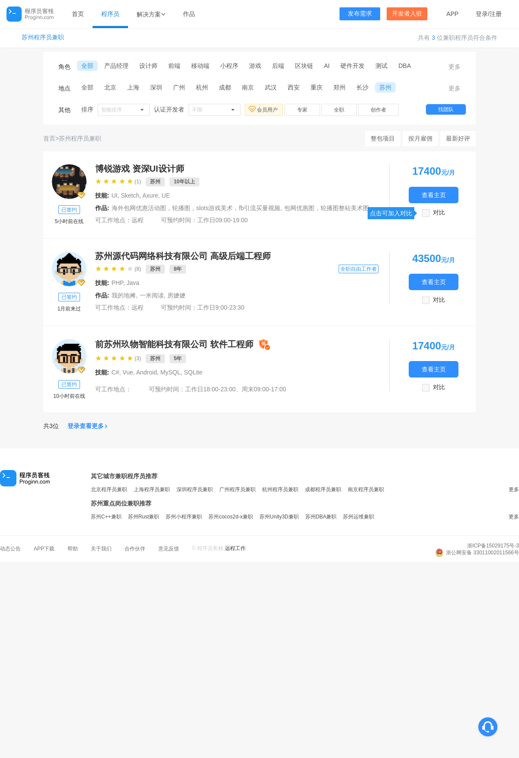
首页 (78, 13)
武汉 (271, 87)
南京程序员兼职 (366, 489)
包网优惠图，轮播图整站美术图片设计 (335, 208)
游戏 (255, 65)
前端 (174, 65)
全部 (87, 65)
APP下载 (44, 548)
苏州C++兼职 (106, 517)
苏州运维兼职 (358, 517)
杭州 (202, 87)
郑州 (339, 87)
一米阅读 (152, 295)
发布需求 (360, 13)
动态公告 (10, 548)
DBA (404, 65)
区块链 (304, 65)
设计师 (148, 65)
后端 (278, 65)
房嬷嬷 (176, 295)
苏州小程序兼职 (184, 517)
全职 (339, 110)
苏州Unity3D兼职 (279, 517)
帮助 (72, 548)
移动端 (200, 65)
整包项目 (383, 138)
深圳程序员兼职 (194, 489)
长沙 (362, 87)
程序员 (110, 13)
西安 (294, 87)
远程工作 (235, 548)
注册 (496, 13)
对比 (439, 212)
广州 (179, 87)
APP (452, 14)
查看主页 (434, 194)
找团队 (446, 109)
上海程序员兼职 (152, 489)
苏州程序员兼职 (43, 37)
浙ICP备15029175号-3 (493, 545)
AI (327, 65)
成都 (225, 87)
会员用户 (264, 109)
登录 (482, 13)
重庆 (317, 87)
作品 (189, 13)
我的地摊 (124, 295)
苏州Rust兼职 (144, 517)
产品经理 (116, 65)
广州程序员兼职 (237, 489)
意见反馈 (168, 548)
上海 (133, 87)
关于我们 (101, 548)
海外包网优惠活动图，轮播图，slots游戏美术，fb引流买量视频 (196, 208)
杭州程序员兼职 (280, 489)
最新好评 (458, 138)
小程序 (229, 65)
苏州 (385, 87)
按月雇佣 (420, 138)
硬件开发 (352, 65)
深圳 (156, 87)
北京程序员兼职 (109, 489)
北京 (110, 87)
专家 (302, 110)
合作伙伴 (135, 548)
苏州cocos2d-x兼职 (230, 517)
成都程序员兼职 (323, 489)
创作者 (378, 110)
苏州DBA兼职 (321, 517)
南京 (248, 87)
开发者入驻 (407, 13)
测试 (381, 65)
